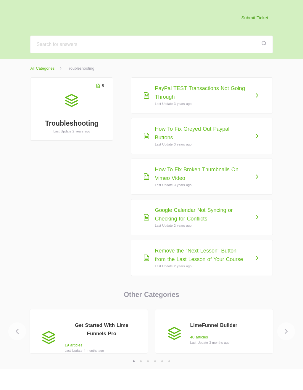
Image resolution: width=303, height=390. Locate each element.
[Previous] (17, 331)
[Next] (286, 331)
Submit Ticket (254, 17)
